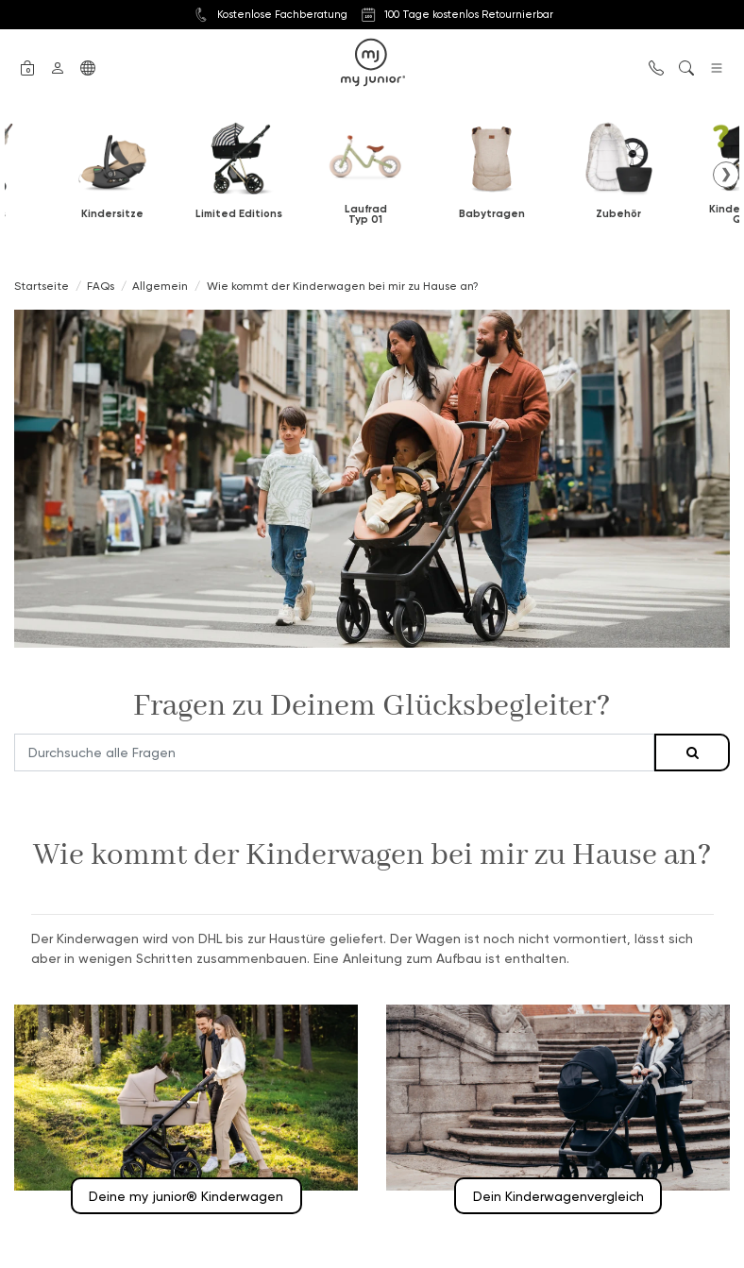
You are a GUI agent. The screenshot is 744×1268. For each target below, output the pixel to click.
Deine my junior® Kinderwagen (186, 1196)
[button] (27, 66)
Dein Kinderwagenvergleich (558, 1196)
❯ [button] (726, 173)
